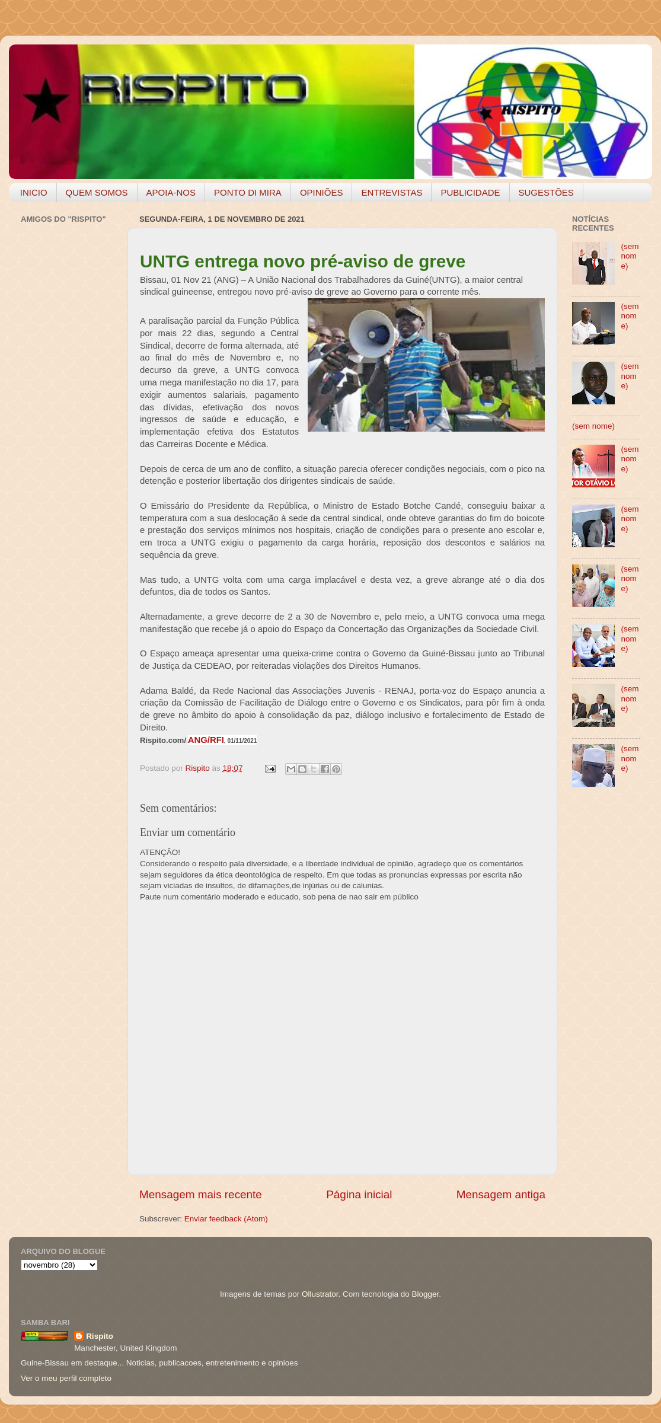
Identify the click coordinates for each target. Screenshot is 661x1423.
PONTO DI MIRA (248, 192)
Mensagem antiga (500, 1194)
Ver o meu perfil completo (66, 1378)
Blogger (425, 1294)
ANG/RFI (206, 740)
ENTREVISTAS (391, 192)
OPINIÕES (321, 192)
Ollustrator (320, 1294)
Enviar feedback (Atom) (226, 1218)
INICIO (33, 192)
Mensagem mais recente (200, 1194)
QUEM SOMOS (97, 192)
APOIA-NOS (171, 192)
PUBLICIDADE (470, 192)
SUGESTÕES (546, 192)
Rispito (99, 1336)
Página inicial (359, 1194)
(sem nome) (629, 256)
